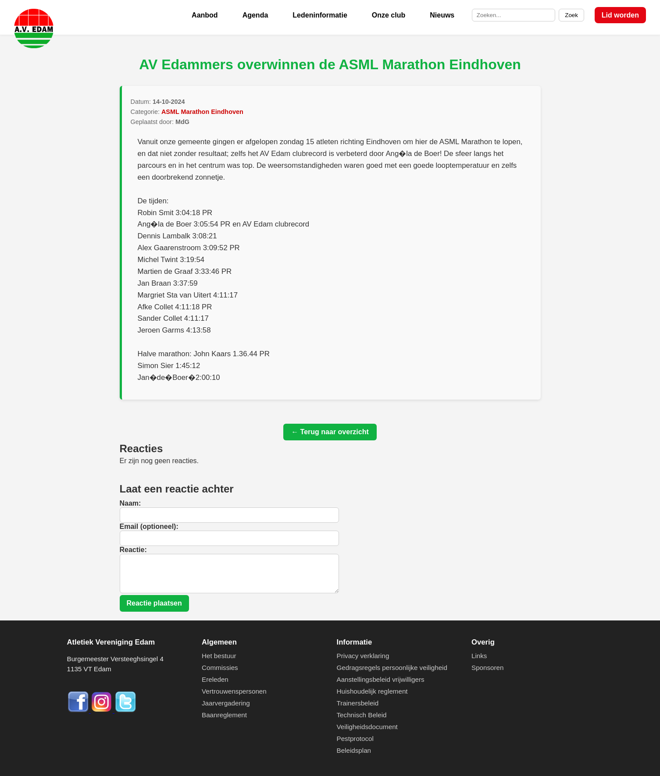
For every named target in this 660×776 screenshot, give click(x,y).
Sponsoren (487, 667)
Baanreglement (224, 715)
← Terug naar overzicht (330, 432)
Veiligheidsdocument (367, 726)
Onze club (388, 15)
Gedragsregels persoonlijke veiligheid (392, 667)
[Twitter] (125, 710)
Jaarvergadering (226, 703)
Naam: (130, 503)
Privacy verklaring (363, 655)
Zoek (571, 15)
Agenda (255, 15)
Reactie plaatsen (154, 603)
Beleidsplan (354, 750)
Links (479, 655)
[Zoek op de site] (513, 15)
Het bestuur (219, 655)
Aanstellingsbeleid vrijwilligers (381, 679)
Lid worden (620, 15)
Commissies (220, 667)
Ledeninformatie (320, 15)
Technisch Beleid (362, 715)
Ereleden (215, 679)
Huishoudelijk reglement (372, 691)
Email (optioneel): (149, 526)
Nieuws (442, 15)
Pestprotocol (355, 738)
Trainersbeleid (358, 703)
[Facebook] (79, 710)
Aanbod (205, 15)
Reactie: (133, 549)
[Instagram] (102, 710)
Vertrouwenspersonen (234, 691)
